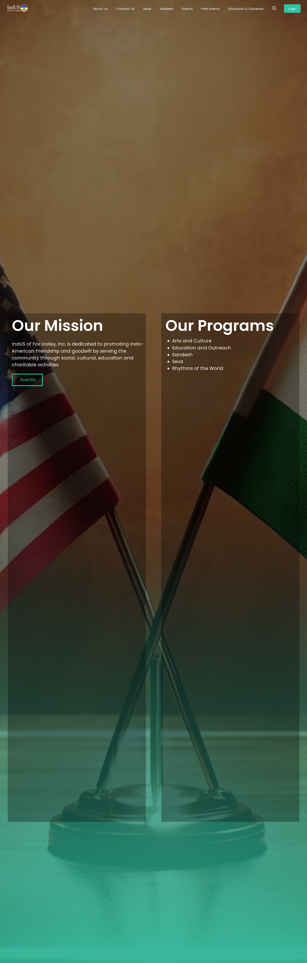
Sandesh (167, 8)
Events (187, 8)
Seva (147, 8)
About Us (100, 8)
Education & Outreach (246, 8)
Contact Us (125, 8)
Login (292, 8)
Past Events (210, 8)
